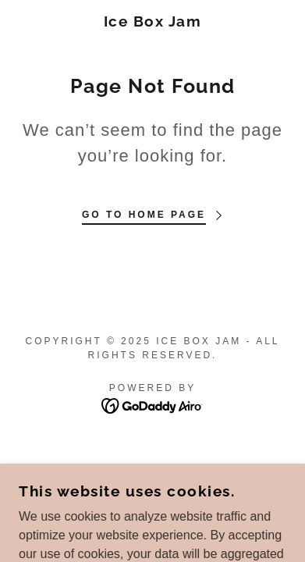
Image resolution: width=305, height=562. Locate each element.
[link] (153, 21)
